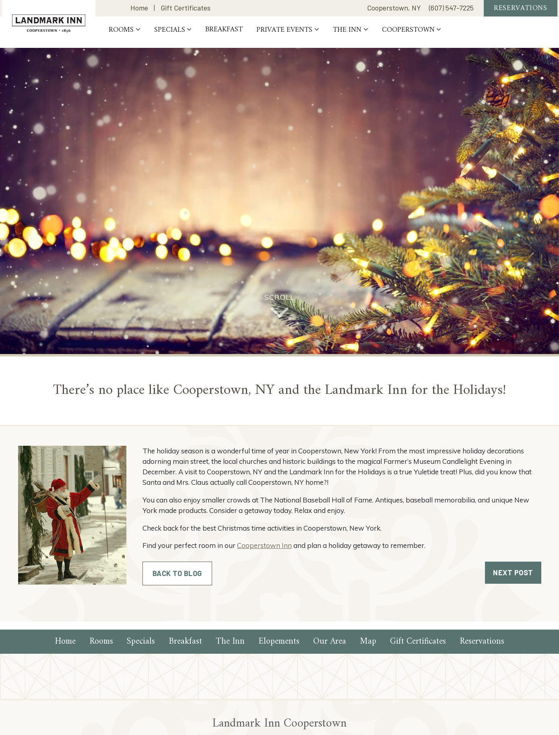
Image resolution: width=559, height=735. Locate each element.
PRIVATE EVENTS (306, 35)
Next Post (513, 572)
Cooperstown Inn (264, 545)
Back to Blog (177, 573)
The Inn (368, 35)
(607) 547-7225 (451, 10)
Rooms (142, 35)
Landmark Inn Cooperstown (59, 24)
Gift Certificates (185, 10)
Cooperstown (429, 35)
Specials (190, 35)
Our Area (329, 641)
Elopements (278, 641)
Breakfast (245, 35)
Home (139, 10)
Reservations (520, 10)
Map (368, 641)
